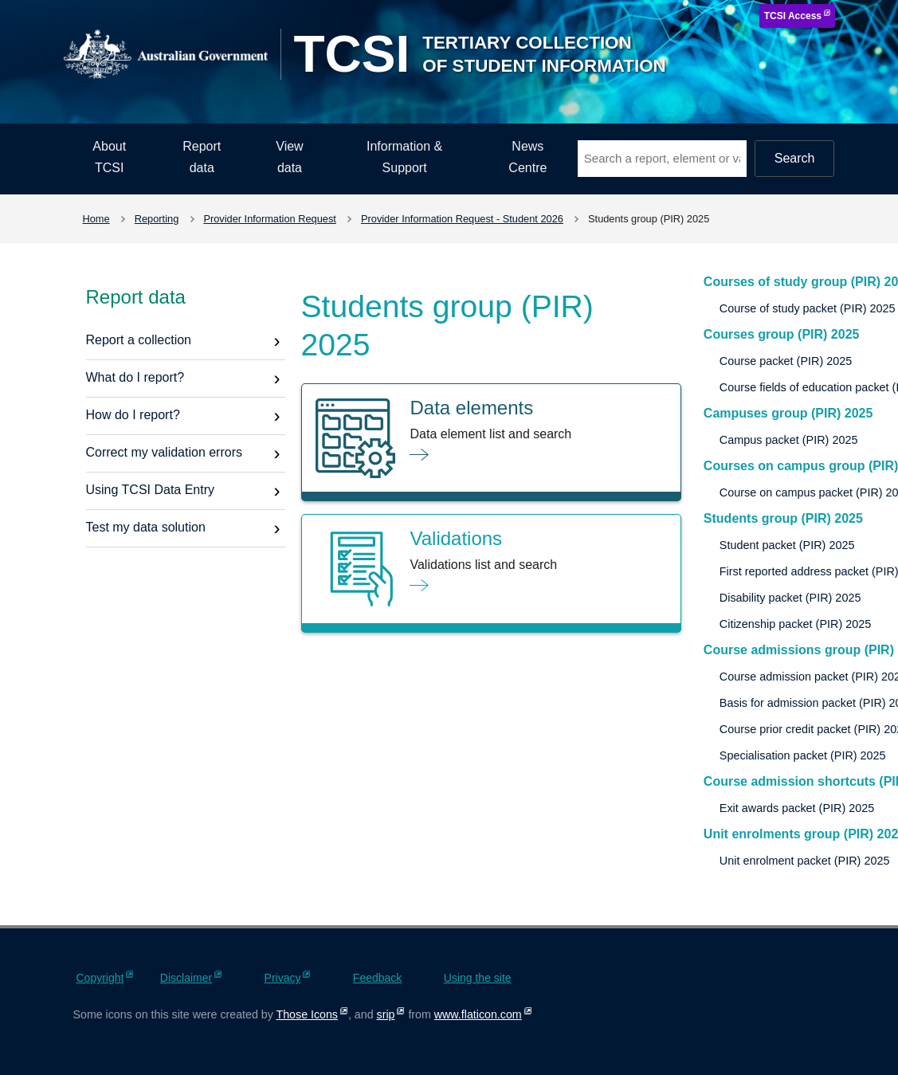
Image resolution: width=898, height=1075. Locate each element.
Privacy (283, 977)
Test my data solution (146, 527)
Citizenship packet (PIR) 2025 (795, 624)
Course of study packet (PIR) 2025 (808, 308)
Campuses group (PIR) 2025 (788, 413)
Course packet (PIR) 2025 (786, 361)
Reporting (157, 219)
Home (96, 219)
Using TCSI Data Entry (150, 489)
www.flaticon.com (478, 1014)
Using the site (478, 977)
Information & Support (404, 157)
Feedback (377, 977)
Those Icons (307, 1014)
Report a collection (139, 340)
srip (386, 1014)
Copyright (100, 977)
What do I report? (135, 377)
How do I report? (133, 415)
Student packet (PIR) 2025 (787, 545)
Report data (201, 157)
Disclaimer (186, 977)
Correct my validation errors (164, 452)
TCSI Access (793, 16)
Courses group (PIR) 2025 (782, 334)
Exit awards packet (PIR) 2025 (797, 808)
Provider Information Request (269, 219)
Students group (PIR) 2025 (783, 518)
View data (289, 157)
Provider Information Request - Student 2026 (462, 219)
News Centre (527, 157)
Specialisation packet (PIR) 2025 (803, 755)
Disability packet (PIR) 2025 (790, 597)
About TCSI (109, 157)
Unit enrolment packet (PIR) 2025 (805, 860)
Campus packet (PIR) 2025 (789, 440)
